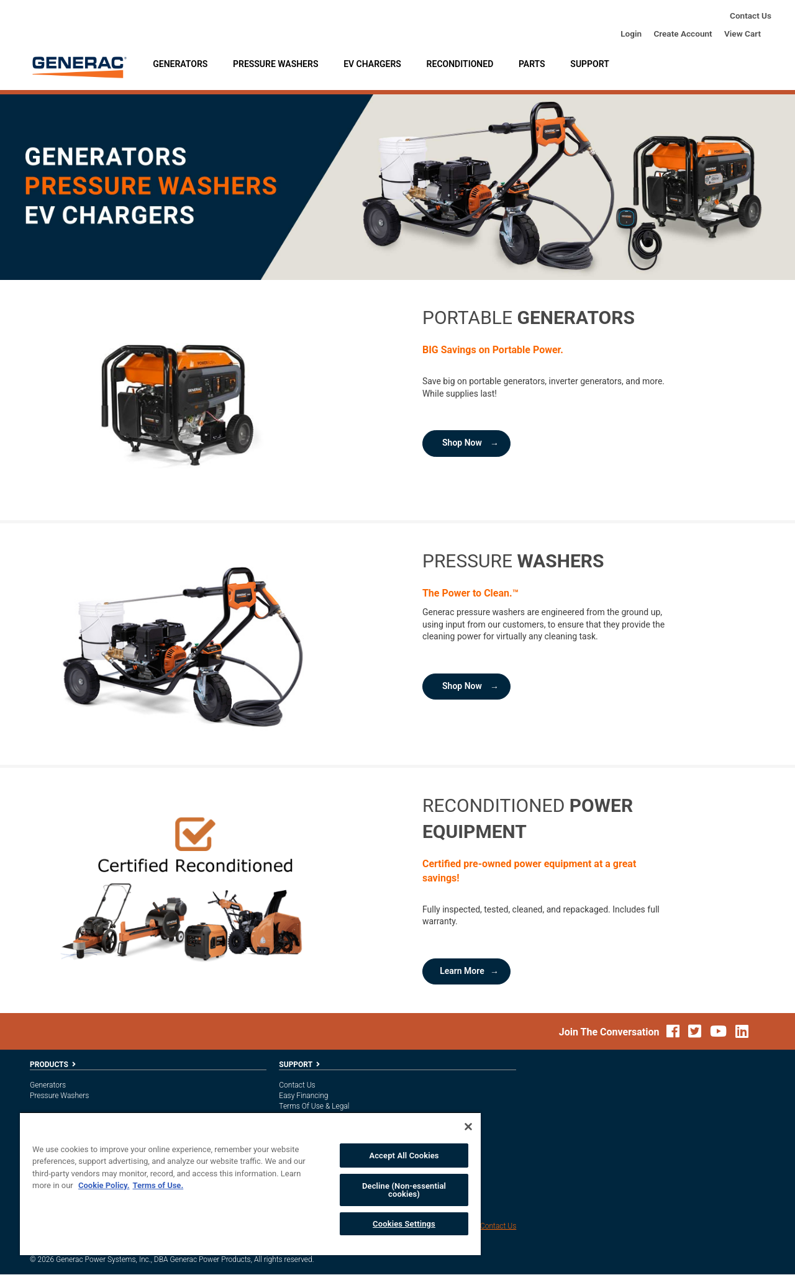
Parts (532, 64)
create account (682, 33)
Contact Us (750, 15)
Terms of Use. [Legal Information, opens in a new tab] (157, 1185)
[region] (250, 1183)
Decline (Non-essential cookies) (404, 1190)
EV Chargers (372, 64)
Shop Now (462, 443)
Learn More (462, 971)
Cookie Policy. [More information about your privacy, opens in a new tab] (103, 1185)
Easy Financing (303, 1096)
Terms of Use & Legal (314, 1106)
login (631, 33)
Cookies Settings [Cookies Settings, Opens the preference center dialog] (404, 1223)
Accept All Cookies (403, 1155)
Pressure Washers (275, 64)
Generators (180, 64)
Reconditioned (460, 64)
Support (589, 64)
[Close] (468, 1126)
